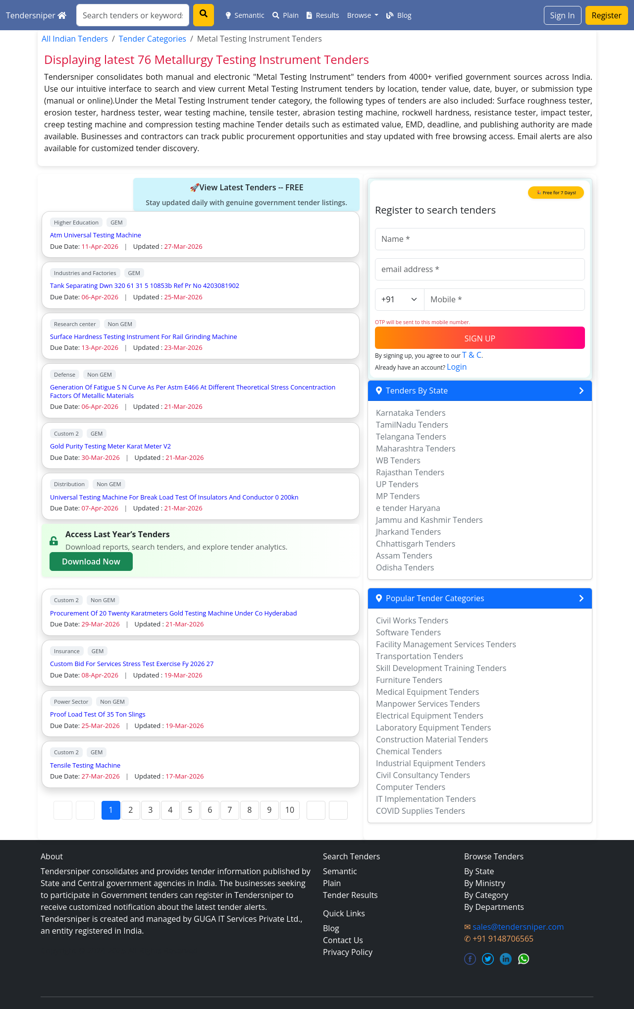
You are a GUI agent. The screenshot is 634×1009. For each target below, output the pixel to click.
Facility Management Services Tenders (446, 644)
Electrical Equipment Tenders (429, 715)
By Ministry (484, 883)
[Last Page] (338, 810)
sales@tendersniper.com (518, 926)
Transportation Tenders (419, 656)
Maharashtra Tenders (416, 448)
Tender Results (350, 895)
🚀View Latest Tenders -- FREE (246, 195)
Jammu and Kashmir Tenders (429, 519)
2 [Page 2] (130, 809)
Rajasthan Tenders (410, 472)
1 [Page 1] (110, 809)
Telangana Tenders (411, 436)
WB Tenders (398, 460)
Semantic (245, 15)
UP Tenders (397, 484)
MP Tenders (398, 496)
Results (323, 15)
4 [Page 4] (170, 809)
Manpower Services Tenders (428, 703)
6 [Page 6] (210, 809)
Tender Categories (152, 38)
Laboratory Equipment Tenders (433, 727)
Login (457, 366)
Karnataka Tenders (411, 412)
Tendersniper (36, 15)
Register (607, 15)
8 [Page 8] (249, 809)
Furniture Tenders (409, 679)
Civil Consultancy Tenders (423, 775)
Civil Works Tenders (412, 620)
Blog (398, 15)
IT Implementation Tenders (426, 798)
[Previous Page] (85, 810)
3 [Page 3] (150, 809)
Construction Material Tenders (432, 739)
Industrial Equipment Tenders (430, 763)
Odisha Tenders (405, 567)
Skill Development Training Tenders (441, 668)
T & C (471, 354)
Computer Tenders (410, 787)
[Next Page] (316, 810)
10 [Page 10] (289, 809)
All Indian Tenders (75, 38)
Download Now (91, 561)
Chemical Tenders (409, 751)
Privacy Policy (347, 952)
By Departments (494, 906)
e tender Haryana (408, 508)
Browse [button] (360, 15)
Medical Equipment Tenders (427, 691)
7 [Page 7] (229, 809)
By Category (486, 895)
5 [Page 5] (190, 809)
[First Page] (62, 810)
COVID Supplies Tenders (420, 810)
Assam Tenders (404, 555)
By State (479, 871)
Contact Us (343, 940)
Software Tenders (408, 632)
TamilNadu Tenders (412, 424)
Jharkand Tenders (408, 531)
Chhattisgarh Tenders (415, 543)
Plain (285, 15)
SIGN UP (480, 338)
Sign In (562, 15)
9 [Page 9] (269, 809)
